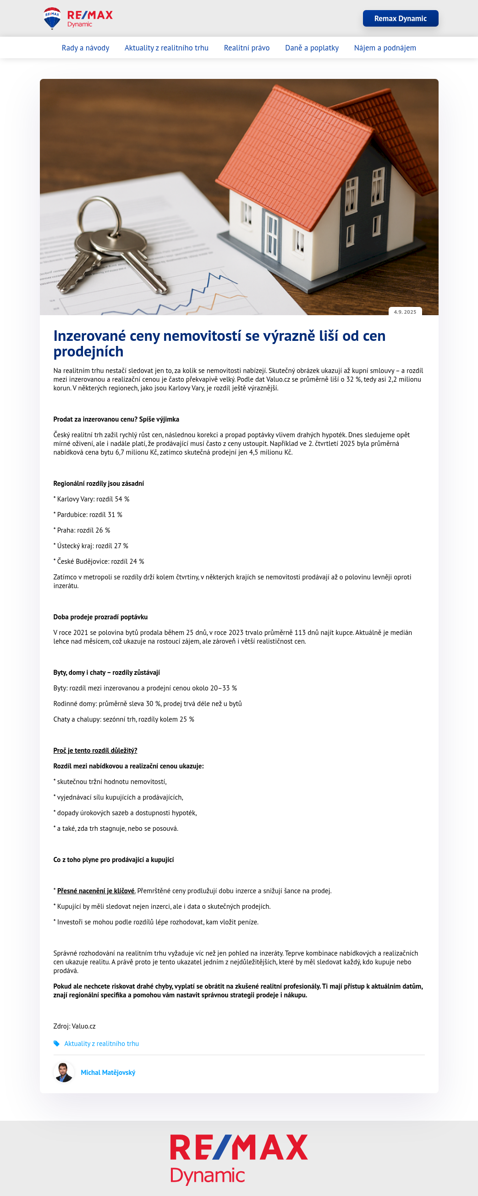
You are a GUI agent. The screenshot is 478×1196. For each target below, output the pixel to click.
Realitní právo (247, 48)
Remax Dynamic (400, 18)
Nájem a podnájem (385, 48)
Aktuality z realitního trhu (167, 48)
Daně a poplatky (312, 48)
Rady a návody (85, 48)
